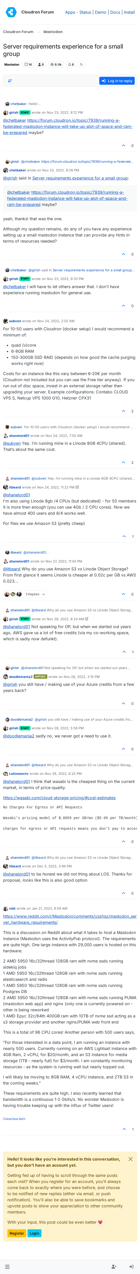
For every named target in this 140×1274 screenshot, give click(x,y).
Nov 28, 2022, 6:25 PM (63, 774)
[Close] (130, 1159)
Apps (70, 12)
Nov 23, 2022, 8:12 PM (65, 112)
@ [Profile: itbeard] (11, 568)
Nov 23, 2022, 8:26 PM (60, 170)
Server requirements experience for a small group (80, 178)
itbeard (15, 487)
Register (17, 1233)
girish (13, 112)
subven (15, 321)
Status (85, 12)
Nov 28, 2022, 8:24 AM (65, 619)
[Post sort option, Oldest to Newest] (10, 81)
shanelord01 (19, 436)
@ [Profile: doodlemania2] (18, 735)
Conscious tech (14, 1119)
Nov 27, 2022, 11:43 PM (64, 561)
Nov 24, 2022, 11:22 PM (56, 487)
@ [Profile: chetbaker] (14, 120)
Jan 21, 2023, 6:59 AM (49, 908)
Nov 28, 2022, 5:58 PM (65, 728)
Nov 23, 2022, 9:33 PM (65, 279)
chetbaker (18, 104)
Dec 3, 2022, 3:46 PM (54, 866)
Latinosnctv (19, 774)
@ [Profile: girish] (10, 178)
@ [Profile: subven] (12, 443)
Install (129, 12)
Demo (100, 12)
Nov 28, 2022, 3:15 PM (82, 677)
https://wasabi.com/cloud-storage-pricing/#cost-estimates (59, 797)
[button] (7, 1267)
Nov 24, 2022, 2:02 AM (56, 321)
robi (12, 908)
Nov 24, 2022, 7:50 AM (64, 436)
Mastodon (11, 64)
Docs (115, 12)
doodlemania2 (21, 677)
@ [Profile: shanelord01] (16, 494)
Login (34, 1233)
